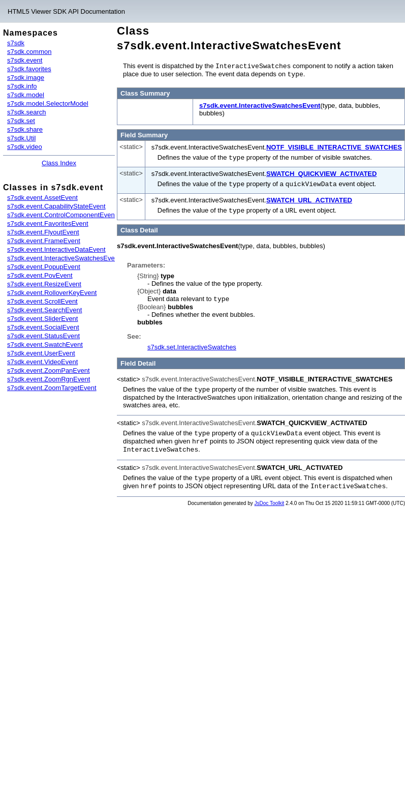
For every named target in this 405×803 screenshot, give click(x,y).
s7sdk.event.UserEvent (41, 353)
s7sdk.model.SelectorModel (47, 103)
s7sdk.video (24, 147)
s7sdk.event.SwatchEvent (45, 344)
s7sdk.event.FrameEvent (43, 241)
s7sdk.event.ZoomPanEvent (48, 370)
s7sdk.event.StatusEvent (43, 336)
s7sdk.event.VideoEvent (42, 362)
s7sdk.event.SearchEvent (44, 310)
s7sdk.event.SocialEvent (43, 327)
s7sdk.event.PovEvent (40, 275)
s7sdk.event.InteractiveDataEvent (56, 249)
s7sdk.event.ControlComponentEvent (61, 215)
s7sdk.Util (21, 138)
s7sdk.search (26, 112)
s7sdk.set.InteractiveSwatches (191, 344)
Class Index (59, 163)
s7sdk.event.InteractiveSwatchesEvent (63, 258)
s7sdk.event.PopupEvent (43, 267)
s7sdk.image (25, 77)
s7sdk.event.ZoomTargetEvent (52, 388)
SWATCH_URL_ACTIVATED (309, 198)
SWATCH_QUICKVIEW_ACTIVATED (321, 172)
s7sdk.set (21, 121)
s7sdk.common (29, 51)
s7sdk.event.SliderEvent (42, 318)
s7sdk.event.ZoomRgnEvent (48, 379)
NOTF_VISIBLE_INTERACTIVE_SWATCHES (334, 146)
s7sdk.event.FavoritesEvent (47, 223)
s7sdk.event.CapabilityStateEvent (56, 206)
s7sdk (15, 43)
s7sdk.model (25, 95)
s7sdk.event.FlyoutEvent (43, 232)
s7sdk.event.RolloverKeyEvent (52, 292)
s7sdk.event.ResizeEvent (44, 284)
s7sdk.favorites (29, 69)
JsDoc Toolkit (270, 497)
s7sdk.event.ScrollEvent (42, 301)
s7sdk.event (24, 60)
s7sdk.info (22, 86)
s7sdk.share (25, 129)
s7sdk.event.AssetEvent (42, 197)
